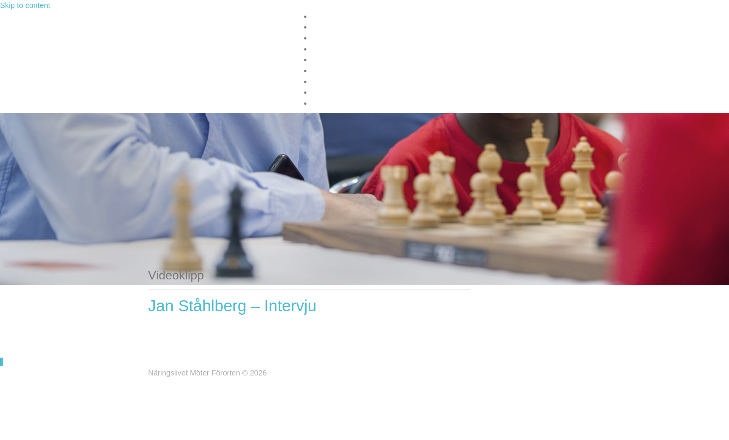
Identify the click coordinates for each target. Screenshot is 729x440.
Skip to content (25, 5)
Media (320, 49)
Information (328, 27)
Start (318, 17)
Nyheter (323, 38)
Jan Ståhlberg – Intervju (232, 306)
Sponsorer (327, 60)
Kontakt (323, 71)
